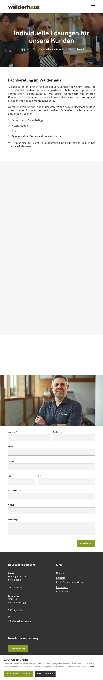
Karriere (60, 577)
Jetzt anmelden (18, 648)
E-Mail (11, 505)
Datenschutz (63, 591)
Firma (11, 447)
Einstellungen (45, 674)
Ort (40, 476)
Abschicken (86, 543)
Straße (11, 461)
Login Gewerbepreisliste (69, 582)
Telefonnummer (15, 490)
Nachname (57, 432)
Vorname (12, 432)
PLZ (9, 476)
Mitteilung (12, 520)
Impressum (62, 586)
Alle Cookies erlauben (19, 674)
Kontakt (60, 573)
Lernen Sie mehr (87, 667)
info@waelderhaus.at (20, 621)
